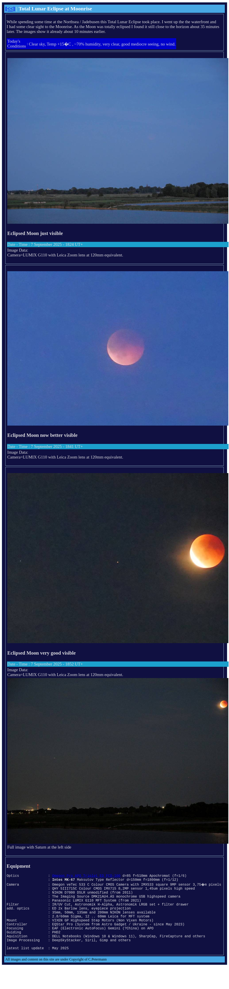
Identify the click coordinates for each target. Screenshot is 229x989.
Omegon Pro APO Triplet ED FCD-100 (86, 876)
